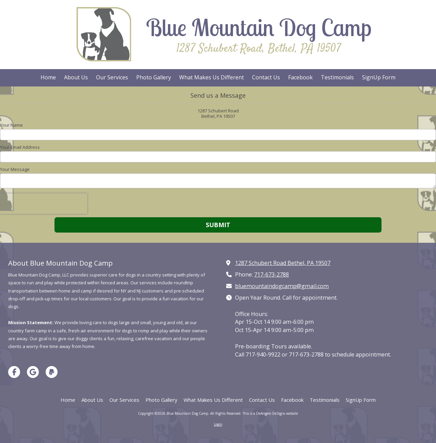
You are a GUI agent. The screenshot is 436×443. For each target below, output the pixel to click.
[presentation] (43, 203)
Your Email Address (20, 147)
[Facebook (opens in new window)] (300, 77)
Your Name (11, 125)
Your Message (15, 169)
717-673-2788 (271, 274)
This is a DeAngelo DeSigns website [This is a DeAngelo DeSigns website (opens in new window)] (270, 413)
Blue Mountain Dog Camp (258, 27)
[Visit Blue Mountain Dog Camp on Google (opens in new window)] (33, 372)
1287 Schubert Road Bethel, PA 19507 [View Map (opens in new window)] (282, 263)
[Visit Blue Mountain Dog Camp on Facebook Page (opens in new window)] (14, 372)
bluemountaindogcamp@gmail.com (282, 286)
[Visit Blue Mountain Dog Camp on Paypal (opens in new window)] (52, 372)
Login (218, 424)
